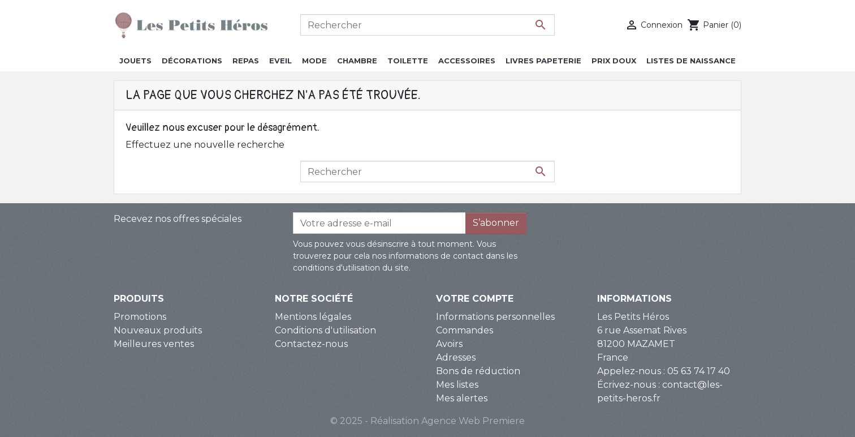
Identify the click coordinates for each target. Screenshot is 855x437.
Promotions (140, 316)
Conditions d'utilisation (325, 330)
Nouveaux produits (158, 330)
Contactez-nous (311, 344)
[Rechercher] (427, 25)
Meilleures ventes (154, 344)
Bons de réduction (478, 371)
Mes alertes (461, 398)
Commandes (464, 330)
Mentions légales (313, 316)
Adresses (456, 357)
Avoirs (449, 344)
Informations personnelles (495, 316)
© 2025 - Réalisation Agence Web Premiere (427, 420)
